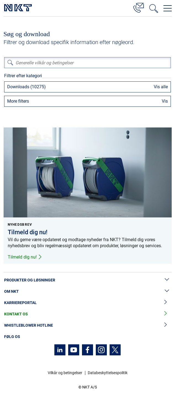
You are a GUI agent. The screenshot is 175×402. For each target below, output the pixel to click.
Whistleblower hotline (87, 325)
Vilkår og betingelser (65, 373)
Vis (165, 101)
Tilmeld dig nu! (25, 257)
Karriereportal (87, 303)
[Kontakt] (138, 7)
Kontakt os (87, 314)
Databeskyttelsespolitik (108, 373)
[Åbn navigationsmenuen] (167, 8)
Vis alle (161, 86)
